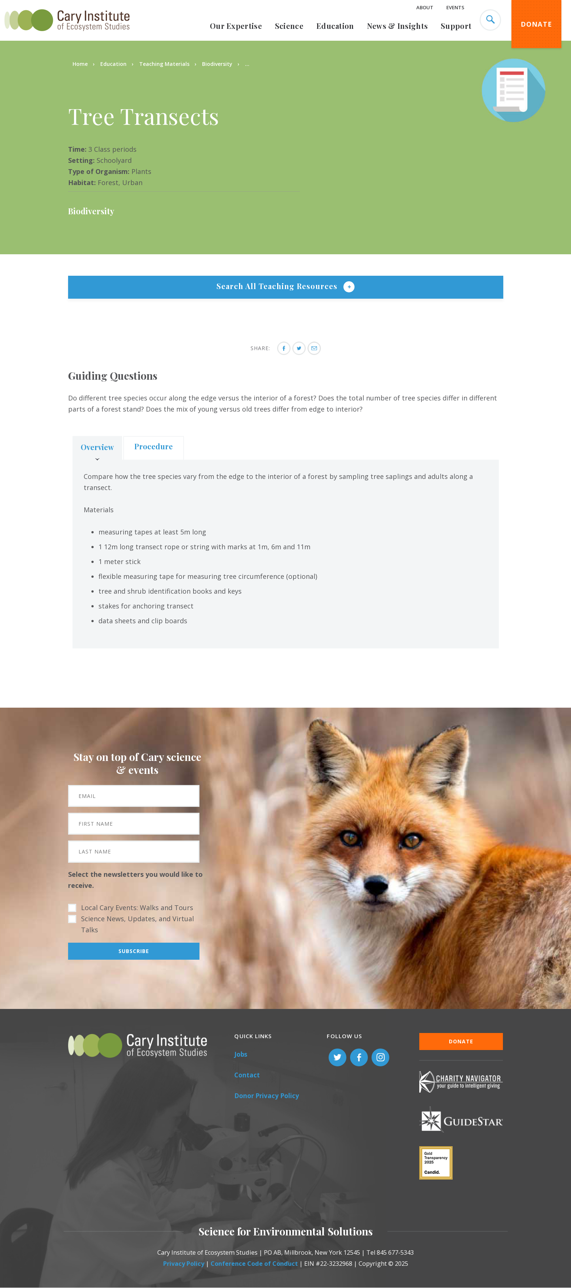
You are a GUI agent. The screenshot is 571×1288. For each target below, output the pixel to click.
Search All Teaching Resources (278, 286)
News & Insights (397, 26)
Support (456, 26)
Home (80, 63)
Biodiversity (217, 63)
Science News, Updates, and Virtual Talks (137, 924)
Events (455, 7)
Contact (247, 1075)
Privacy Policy (183, 1264)
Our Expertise (236, 26)
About (424, 7)
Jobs (240, 1054)
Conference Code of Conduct (254, 1264)
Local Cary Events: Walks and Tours (137, 907)
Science (289, 26)
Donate (536, 24)
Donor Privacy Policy (266, 1095)
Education (335, 26)
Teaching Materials (164, 63)
